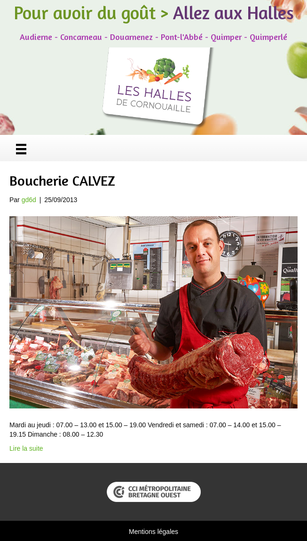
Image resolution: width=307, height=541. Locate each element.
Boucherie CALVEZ (62, 180)
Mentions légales (153, 531)
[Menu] (21, 149)
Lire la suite (26, 448)
